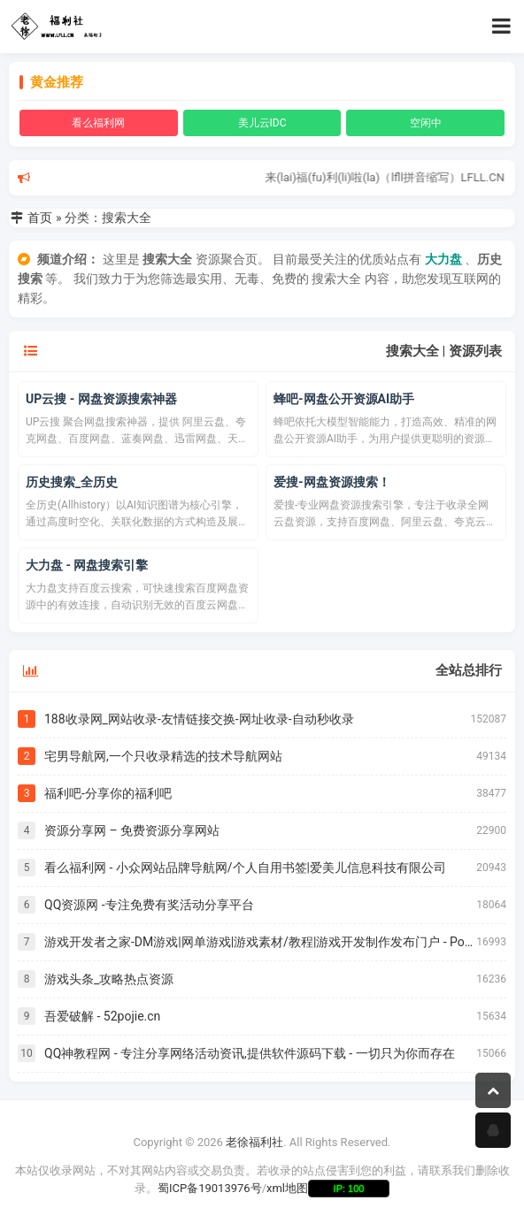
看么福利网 (98, 123)
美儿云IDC (262, 123)
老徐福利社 (254, 1142)
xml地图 (287, 1188)
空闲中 (426, 123)
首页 (39, 217)
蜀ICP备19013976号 (210, 1188)
